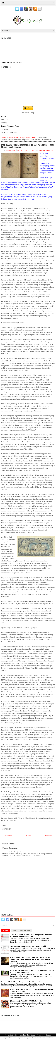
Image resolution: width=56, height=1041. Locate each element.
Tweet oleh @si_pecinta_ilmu (11, 62)
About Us (4, 119)
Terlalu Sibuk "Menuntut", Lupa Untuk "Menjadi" (21, 982)
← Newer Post (7, 836)
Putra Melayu (32, 1038)
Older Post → (49, 836)
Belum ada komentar (45, 150)
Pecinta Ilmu (12, 1038)
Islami (16, 137)
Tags (14, 930)
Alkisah (10, 137)
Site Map (4, 123)
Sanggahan (5, 129)
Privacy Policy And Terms (10, 126)
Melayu (22, 137)
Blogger (32, 113)
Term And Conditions (9, 132)
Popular (5, 930)
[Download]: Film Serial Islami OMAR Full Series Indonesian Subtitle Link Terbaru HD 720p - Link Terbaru (30, 959)
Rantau (28, 137)
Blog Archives (25, 930)
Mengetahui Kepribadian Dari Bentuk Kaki (28, 946)
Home (3, 116)
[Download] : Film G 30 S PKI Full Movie (26, 1001)
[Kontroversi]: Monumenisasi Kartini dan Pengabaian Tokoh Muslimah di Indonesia (27, 145)
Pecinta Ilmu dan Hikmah (26, 1035)
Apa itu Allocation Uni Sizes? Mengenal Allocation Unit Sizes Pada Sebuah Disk (31, 935)
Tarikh (34, 137)
